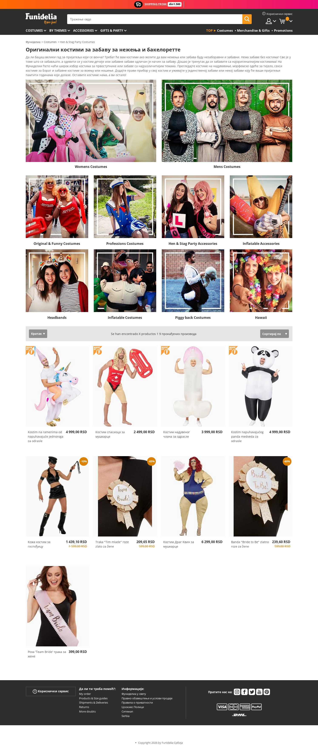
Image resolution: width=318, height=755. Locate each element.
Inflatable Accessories (261, 249)
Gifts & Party (111, 30)
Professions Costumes (124, 249)
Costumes (34, 30)
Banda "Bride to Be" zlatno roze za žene (250, 550)
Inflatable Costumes (125, 323)
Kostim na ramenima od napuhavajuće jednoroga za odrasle (45, 442)
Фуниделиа (33, 42)
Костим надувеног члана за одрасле (176, 440)
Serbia (125, 722)
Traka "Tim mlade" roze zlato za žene (112, 550)
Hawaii (261, 323)
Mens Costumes (227, 172)
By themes (58, 30)
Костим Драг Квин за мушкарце (178, 550)
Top (209, 30)
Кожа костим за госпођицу (39, 550)
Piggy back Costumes (193, 323)
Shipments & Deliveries (93, 708)
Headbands (57, 323)
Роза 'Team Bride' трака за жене (47, 660)
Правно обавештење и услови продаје (147, 704)
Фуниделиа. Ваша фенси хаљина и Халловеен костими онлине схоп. (41, 18)
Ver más (35, 80)
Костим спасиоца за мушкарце (110, 440)
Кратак (36, 340)
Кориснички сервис (51, 697)
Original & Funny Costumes (57, 249)
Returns (84, 713)
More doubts (87, 717)
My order (85, 700)
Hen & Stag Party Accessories (193, 249)
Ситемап (127, 717)
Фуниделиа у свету (134, 700)
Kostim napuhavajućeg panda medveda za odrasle (247, 442)
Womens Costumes (91, 172)
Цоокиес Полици (133, 713)
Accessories (83, 30)
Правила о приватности (137, 708)
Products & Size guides (93, 704)
